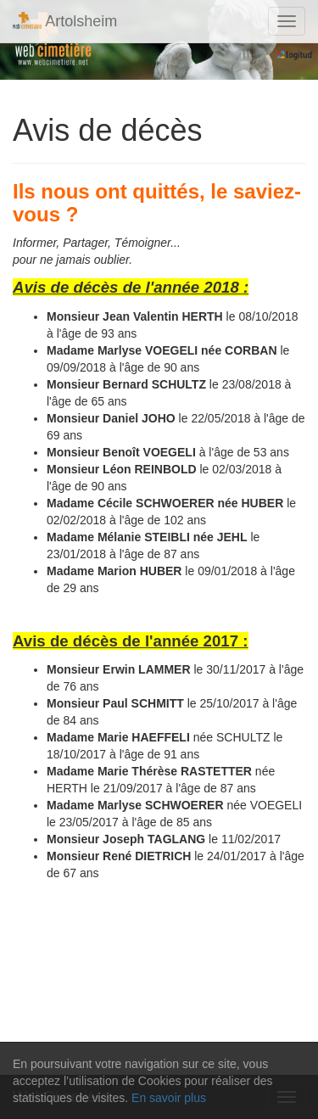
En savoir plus (168, 1098)
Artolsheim (65, 21)
